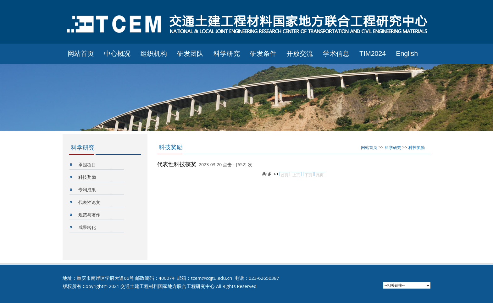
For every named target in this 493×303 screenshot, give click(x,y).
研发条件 (263, 53)
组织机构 (154, 53)
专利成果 (87, 190)
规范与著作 (89, 215)
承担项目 (87, 164)
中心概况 (117, 53)
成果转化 (87, 227)
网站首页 (81, 53)
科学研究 (226, 53)
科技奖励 (87, 177)
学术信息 (336, 53)
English (407, 53)
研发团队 (190, 53)
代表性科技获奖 (177, 164)
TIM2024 (372, 53)
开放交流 (299, 53)
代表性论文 (89, 202)
